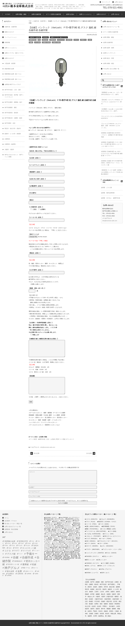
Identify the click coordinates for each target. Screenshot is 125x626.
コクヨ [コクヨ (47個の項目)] (7, 551)
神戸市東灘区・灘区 (11, 107)
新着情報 (45, 37)
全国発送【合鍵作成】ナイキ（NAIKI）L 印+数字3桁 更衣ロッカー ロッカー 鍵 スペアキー (111, 144)
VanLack (45, 39)
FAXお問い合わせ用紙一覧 (111, 69)
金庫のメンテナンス (109, 53)
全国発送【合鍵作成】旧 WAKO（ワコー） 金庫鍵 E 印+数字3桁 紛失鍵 (112, 135)
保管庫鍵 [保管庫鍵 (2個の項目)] (6, 557)
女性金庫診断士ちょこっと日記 (111, 181)
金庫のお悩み (70, 14)
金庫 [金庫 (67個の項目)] (20, 571)
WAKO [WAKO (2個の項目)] (17, 548)
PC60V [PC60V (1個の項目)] (29, 543)
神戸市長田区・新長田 (11, 112)
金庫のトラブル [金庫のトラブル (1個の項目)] (29, 571)
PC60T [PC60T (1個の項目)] (22, 543)
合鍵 (90, 39)
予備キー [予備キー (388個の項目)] (31, 553)
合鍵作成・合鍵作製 (39, 21)
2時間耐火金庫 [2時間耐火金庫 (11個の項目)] (9, 541)
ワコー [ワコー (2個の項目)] (21, 554)
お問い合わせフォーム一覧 (111, 27)
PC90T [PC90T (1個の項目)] (36, 543)
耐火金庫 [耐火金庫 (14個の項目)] (10, 571)
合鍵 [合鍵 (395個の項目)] (15, 557)
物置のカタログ (9, 32)
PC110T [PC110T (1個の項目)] (20, 545)
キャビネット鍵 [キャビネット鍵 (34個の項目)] (29, 548)
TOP (30, 21)
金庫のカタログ (101, 14)
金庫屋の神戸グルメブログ (13, 84)
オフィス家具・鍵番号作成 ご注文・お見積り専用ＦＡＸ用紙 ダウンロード (51, 439)
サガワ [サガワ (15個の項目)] (16, 551)
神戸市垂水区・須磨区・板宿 (13, 118)
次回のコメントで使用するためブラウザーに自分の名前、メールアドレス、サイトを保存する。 (60, 500)
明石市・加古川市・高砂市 (13, 128)
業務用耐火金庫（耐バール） (13, 74)
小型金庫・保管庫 (10, 63)
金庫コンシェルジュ (85, 14)
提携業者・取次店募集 (11, 529)
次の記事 (89, 453)
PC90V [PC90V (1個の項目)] (6, 545)
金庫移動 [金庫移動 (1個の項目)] (29, 573)
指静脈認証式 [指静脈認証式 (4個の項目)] (18, 561)
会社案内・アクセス (11, 521)
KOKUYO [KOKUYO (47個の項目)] (23, 541)
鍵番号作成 (32, 39)
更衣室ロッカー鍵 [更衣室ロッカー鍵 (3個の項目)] (13, 564)
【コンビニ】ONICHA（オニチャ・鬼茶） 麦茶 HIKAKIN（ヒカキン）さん (112, 125)
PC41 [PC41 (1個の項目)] (32, 541)
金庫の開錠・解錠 (21, 14)
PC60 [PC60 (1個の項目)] (15, 543)
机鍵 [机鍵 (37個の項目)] (34, 564)
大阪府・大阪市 (9, 149)
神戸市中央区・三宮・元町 (13, 90)
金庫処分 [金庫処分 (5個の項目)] (11, 573)
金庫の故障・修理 (108, 48)
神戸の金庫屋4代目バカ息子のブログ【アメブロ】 (111, 86)
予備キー (83, 39)
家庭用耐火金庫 (9, 69)
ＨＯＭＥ (7, 14)
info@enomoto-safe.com (47, 447)
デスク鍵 (37, 42)
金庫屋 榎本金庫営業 (108, 193)
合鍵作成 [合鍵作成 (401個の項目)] (27, 557)
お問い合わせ (115, 14)
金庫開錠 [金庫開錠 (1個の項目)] (9, 575)
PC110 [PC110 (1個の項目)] (13, 545)
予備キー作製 (56, 42)
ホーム (7, 518)
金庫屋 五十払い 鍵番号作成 (110, 198)
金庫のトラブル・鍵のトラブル (59, 37)
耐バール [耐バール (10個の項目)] (26, 568)
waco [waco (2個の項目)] (10, 548)
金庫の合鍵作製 (36, 14)
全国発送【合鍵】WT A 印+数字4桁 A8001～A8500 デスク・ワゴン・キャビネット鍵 (112, 163)
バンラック (61, 39)
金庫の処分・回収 (108, 58)
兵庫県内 (7, 139)
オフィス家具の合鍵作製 (53, 14)
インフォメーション (11, 37)
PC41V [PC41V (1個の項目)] (9, 543)
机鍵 (31, 42)
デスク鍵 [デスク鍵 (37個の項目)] (11, 554)
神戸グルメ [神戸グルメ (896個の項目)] (12, 567)
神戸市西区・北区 (10, 123)
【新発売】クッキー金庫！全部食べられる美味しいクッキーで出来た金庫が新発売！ (112, 172)
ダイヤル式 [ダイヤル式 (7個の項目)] (27, 550)
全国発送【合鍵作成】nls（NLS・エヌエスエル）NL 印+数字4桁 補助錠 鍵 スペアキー (112, 153)
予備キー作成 (46, 42)
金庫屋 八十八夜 (106, 187)
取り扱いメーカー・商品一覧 (13, 523)
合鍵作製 (69, 39)
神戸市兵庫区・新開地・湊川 (13, 102)
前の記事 (36, 453)
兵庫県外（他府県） (11, 144)
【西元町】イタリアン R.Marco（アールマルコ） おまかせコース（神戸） (112, 102)
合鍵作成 (52, 39)
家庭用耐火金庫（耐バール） (13, 79)
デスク (76, 39)
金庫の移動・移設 (108, 63)
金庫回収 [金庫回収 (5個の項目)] (20, 573)
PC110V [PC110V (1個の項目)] (28, 545)
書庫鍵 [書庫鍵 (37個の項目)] (25, 564)
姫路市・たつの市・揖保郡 (13, 133)
